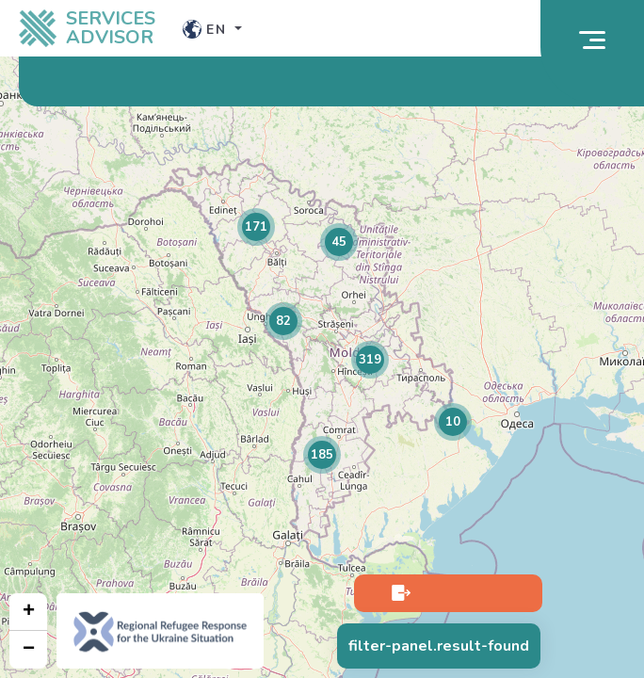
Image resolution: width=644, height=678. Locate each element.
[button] (256, 227)
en (207, 29)
